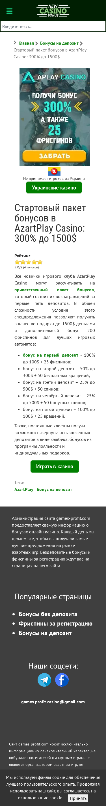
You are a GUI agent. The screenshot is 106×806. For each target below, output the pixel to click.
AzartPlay (23, 489)
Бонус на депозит (54, 489)
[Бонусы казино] (53, 10)
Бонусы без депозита (48, 614)
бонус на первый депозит (50, 355)
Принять (78, 798)
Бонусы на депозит (45, 633)
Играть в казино (54, 466)
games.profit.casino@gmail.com (53, 701)
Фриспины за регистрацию (55, 623)
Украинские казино (54, 187)
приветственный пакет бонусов (54, 289)
